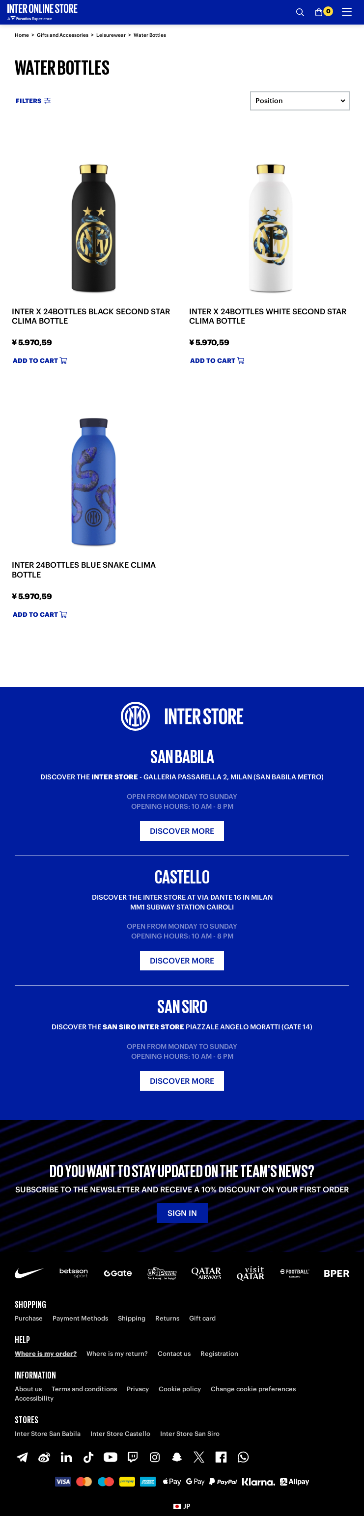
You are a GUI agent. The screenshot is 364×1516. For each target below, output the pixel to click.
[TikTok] (88, 1457)
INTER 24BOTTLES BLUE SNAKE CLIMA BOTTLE (84, 569)
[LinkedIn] (66, 1457)
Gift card (202, 1318)
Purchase (29, 1318)
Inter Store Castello (120, 1434)
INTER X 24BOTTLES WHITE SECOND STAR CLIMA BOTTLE (267, 316)
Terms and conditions (84, 1389)
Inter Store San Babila (48, 1434)
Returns (167, 1318)
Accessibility (34, 1398)
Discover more (182, 831)
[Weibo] (44, 1457)
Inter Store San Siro (190, 1434)
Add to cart (40, 361)
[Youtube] (110, 1457)
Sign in (182, 1213)
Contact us (174, 1354)
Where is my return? (117, 1354)
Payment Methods (80, 1318)
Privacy (138, 1389)
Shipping (131, 1318)
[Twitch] (132, 1457)
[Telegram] (22, 1457)
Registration (219, 1354)
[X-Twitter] (199, 1457)
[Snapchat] (176, 1457)
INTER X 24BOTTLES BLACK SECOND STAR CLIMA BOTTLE (91, 316)
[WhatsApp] (243, 1457)
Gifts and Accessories (62, 35)
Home (22, 35)
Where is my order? (46, 1354)
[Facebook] (221, 1457)
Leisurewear (111, 35)
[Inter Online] (42, 12)
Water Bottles (150, 35)
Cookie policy (180, 1389)
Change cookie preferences (253, 1389)
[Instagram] (154, 1457)
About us (28, 1389)
